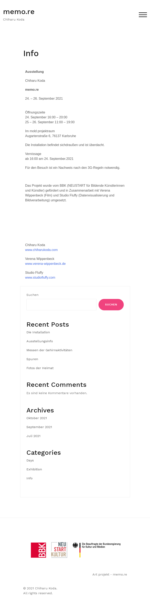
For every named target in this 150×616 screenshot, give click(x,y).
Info (29, 478)
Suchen (32, 295)
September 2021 (39, 427)
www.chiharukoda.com (41, 250)
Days (30, 460)
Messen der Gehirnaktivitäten (49, 350)
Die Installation (38, 332)
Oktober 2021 (36, 418)
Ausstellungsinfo (39, 341)
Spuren (32, 359)
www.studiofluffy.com (40, 277)
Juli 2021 (33, 436)
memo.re (19, 11)
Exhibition (34, 469)
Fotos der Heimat (40, 368)
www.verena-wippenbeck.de (45, 263)
